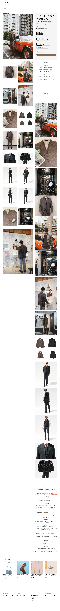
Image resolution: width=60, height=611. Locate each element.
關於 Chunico (44, 6)
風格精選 (27, 6)
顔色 (39, 31)
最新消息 (7, 6)
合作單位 (50, 6)
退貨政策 (52, 512)
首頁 (4, 6)
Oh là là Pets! (13, 6)
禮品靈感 (38, 6)
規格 (37, 42)
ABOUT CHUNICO (34, 595)
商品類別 (22, 6)
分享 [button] (37, 57)
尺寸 (37, 36)
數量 (37, 49)
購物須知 (32, 597)
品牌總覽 (33, 6)
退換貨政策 (33, 598)
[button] (51, 2)
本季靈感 (18, 6)
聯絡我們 (32, 600)
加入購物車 (46, 54)
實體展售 (54, 6)
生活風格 (4, 8)
